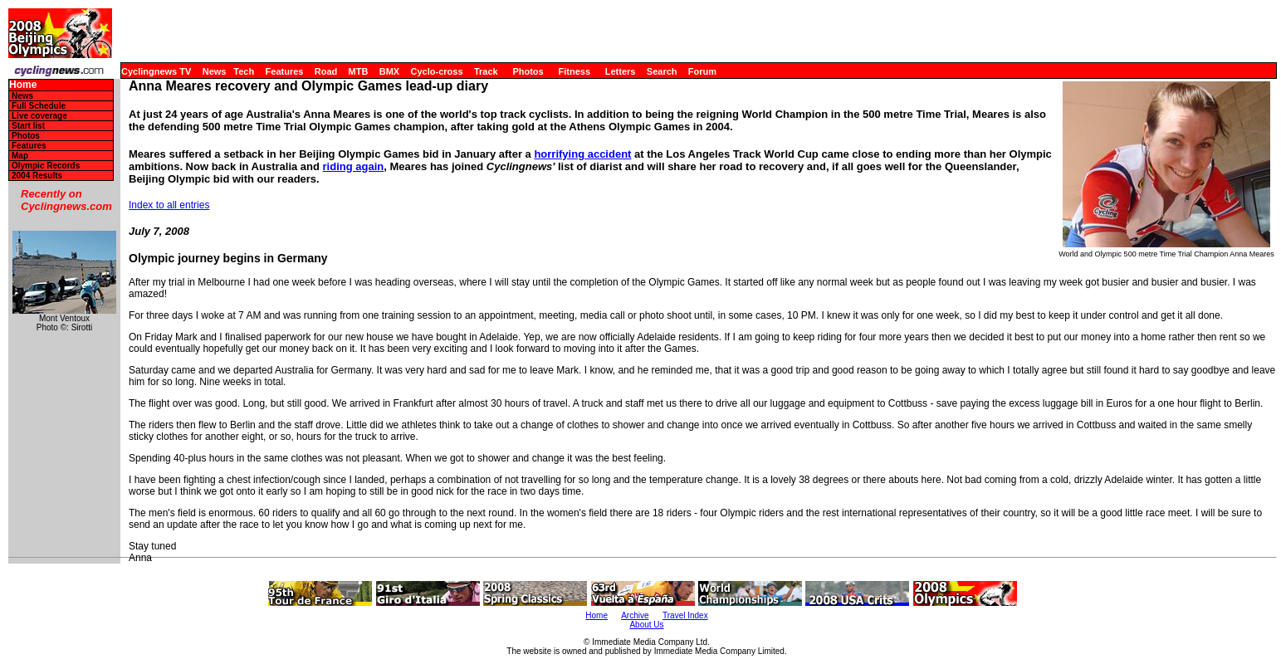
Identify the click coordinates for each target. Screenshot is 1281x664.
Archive (634, 615)
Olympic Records (46, 165)
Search (662, 71)
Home (23, 85)
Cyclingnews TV (156, 71)
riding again (353, 166)
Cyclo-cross (437, 71)
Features (285, 71)
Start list (28, 125)
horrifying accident (582, 154)
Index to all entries (169, 205)
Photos (527, 71)
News (215, 71)
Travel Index (685, 615)
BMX (389, 71)
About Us (646, 624)
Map (20, 155)
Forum (702, 71)
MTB (359, 71)
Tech (243, 71)
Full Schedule (39, 105)
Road (326, 71)
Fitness (574, 71)
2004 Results (37, 175)
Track (486, 71)
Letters (620, 71)
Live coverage (39, 115)
